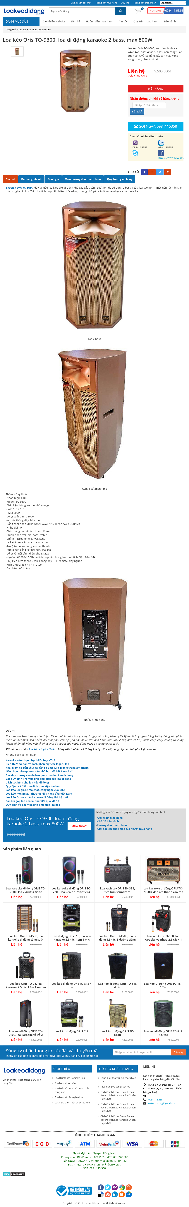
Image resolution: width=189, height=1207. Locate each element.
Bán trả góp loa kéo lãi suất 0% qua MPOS (32, 801)
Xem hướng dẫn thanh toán (83, 179)
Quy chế (125, 2)
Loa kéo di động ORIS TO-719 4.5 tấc (163, 1033)
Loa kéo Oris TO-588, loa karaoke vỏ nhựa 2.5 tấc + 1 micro (163, 939)
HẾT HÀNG (155, 88)
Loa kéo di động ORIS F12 (71, 1031)
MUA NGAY (79, 826)
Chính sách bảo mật (81, 2)
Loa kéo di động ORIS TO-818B (117, 1033)
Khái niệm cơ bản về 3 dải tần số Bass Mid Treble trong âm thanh (47, 767)
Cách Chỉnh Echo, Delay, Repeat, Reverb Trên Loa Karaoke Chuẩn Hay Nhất (118, 1095)
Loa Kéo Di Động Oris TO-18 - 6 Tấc (163, 985)
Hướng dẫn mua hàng (106, 2)
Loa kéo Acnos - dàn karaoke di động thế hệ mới (37, 797)
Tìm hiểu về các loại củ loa (69, 1097)
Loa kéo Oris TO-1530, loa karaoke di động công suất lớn (25, 939)
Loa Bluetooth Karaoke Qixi (70, 1078)
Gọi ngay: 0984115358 (155, 126)
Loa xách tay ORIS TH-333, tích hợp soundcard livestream (117, 891)
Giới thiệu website (54, 21)
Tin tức (123, 21)
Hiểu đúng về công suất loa (115, 1086)
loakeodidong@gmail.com (162, 1103)
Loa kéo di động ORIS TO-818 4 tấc (117, 985)
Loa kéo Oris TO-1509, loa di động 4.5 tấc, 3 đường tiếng (117, 937)
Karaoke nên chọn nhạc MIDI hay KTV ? (30, 760)
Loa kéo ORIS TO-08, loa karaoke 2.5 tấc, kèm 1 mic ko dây (26, 987)
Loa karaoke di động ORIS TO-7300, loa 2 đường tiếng (26, 890)
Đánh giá (53, 179)
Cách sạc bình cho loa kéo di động (27, 782)
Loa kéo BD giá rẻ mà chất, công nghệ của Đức (35, 790)
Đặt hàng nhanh (31, 179)
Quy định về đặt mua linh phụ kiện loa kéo (33, 786)
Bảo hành (170, 21)
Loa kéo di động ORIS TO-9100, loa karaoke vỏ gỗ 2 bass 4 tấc (26, 1034)
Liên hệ (75, 21)
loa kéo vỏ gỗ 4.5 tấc (42, 749)
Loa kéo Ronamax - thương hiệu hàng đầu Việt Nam (39, 793)
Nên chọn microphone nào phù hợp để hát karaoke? (39, 771)
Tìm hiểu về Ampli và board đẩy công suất (72, 1090)
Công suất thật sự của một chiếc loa (118, 1079)
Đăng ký (137, 111)
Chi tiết (10, 179)
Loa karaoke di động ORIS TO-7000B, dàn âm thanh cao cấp (163, 890)
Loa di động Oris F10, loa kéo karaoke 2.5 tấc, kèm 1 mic (71, 937)
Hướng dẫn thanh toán (144, 2)
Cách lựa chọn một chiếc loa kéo (72, 1102)
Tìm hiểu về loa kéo (65, 1083)
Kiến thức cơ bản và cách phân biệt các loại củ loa (37, 764)
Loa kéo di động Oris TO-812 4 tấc (72, 985)
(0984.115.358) (155, 1099)
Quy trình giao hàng (145, 21)
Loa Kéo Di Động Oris (40, 29)
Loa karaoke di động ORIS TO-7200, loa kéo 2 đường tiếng (71, 890)
